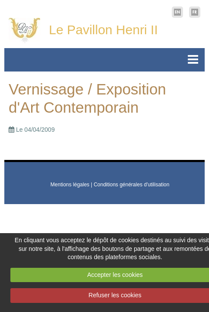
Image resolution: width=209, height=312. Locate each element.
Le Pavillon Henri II (103, 30)
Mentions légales (70, 185)
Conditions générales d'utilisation (131, 185)
